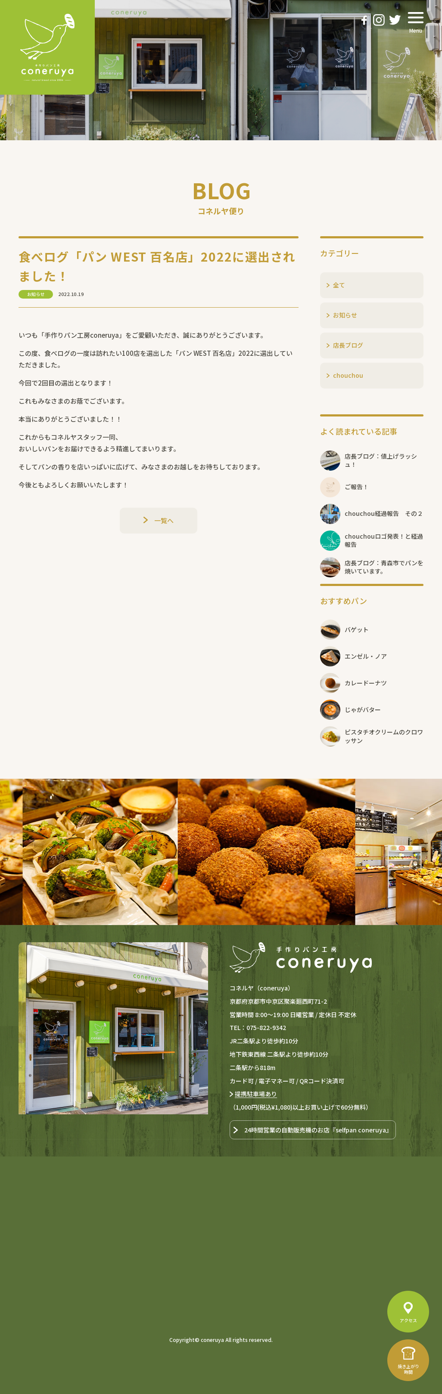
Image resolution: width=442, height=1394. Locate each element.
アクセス (408, 1320)
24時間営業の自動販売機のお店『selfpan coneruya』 (318, 1130)
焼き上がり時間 (408, 1369)
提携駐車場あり (256, 1094)
